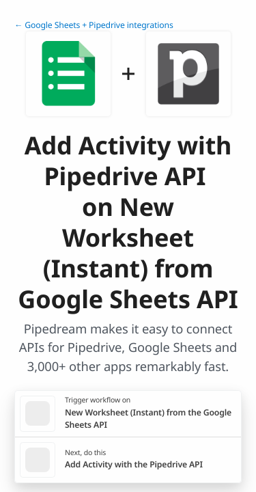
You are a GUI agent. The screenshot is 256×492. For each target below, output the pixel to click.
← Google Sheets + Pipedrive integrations (93, 25)
